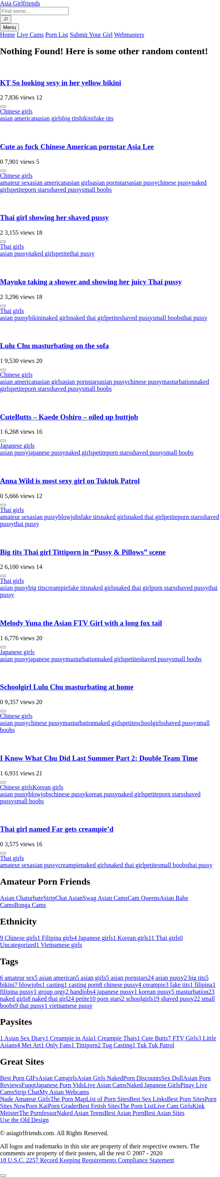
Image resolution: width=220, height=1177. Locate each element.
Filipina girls (55, 938)
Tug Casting (115, 1045)
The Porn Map (68, 1099)
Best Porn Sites (186, 1099)
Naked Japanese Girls (153, 1085)
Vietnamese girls (59, 945)
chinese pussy (175, 182)
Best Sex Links (148, 1099)
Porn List (56, 34)
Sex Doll (172, 1078)
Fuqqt (28, 1085)
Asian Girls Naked (100, 1078)
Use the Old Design (24, 1120)
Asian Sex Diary (22, 1038)
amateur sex (15, 182)
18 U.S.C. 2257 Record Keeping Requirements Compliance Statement (87, 1160)
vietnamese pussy (69, 1005)
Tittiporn (84, 1045)
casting (53, 984)
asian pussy (143, 182)
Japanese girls (17, 445)
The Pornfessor (38, 1113)
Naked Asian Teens (80, 1113)
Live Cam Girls (173, 1106)
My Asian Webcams (64, 1092)
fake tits (103, 118)
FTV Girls (183, 1038)
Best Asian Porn (124, 1113)
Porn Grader (63, 1106)
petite (18, 189)
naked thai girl (88, 317)
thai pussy (82, 253)
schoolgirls (149, 723)
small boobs (97, 189)
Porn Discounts (142, 1078)
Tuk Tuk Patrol (153, 1045)
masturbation (178, 381)
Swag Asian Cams (104, 898)
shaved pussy (65, 189)
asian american (18, 118)
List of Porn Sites (107, 1099)
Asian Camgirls (57, 1078)
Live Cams (30, 34)
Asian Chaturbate (21, 898)
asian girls (49, 118)
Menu (9, 27)
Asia (20, 3)
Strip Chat (26, 1092)
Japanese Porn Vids (60, 1085)
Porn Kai (37, 1106)
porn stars (37, 189)
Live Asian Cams (105, 1085)
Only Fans (56, 1045)
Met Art (29, 1045)
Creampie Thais (115, 1038)
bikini (86, 118)
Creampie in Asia (69, 1038)
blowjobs (69, 517)
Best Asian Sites (164, 1113)
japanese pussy (46, 452)
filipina (201, 984)
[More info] (3, 106)
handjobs (79, 991)
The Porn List (137, 1106)
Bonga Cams (30, 905)
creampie (56, 587)
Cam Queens (144, 898)
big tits (70, 118)
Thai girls (12, 246)
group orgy (49, 991)
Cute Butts (152, 1038)
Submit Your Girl (91, 34)
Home (7, 34)
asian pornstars (110, 182)
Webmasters (129, 34)
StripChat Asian (63, 898)
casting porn (81, 984)
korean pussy (101, 794)
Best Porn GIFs (19, 1078)
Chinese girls (16, 111)
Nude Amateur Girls (25, 1099)
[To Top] (3, 1175)
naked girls (42, 253)
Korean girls (48, 787)
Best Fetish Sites (99, 1106)
